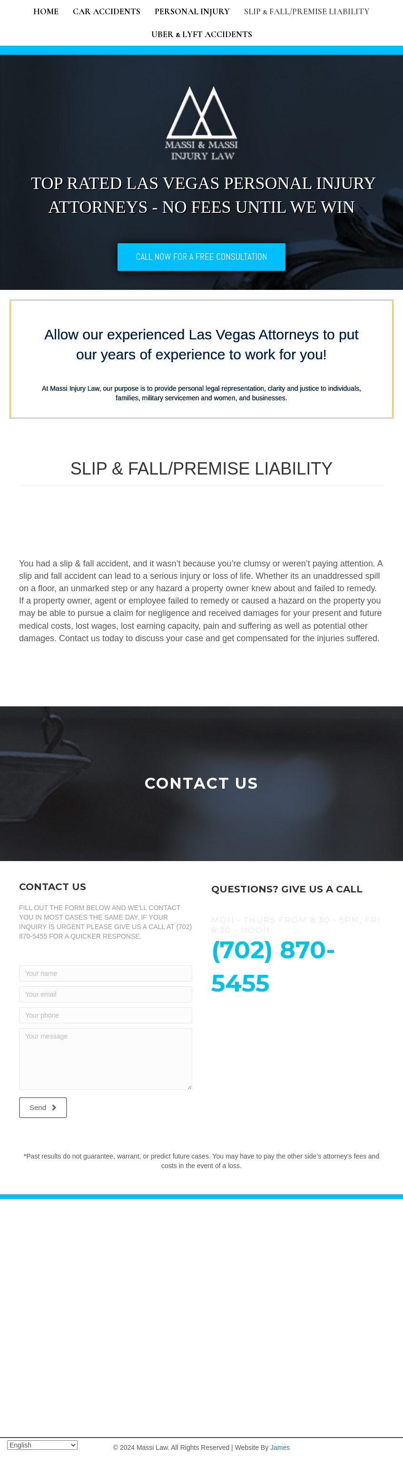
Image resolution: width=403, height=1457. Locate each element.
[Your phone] (105, 1015)
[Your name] (105, 973)
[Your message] (105, 1059)
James (280, 1447)
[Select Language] (42, 1445)
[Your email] (105, 994)
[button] (43, 1107)
